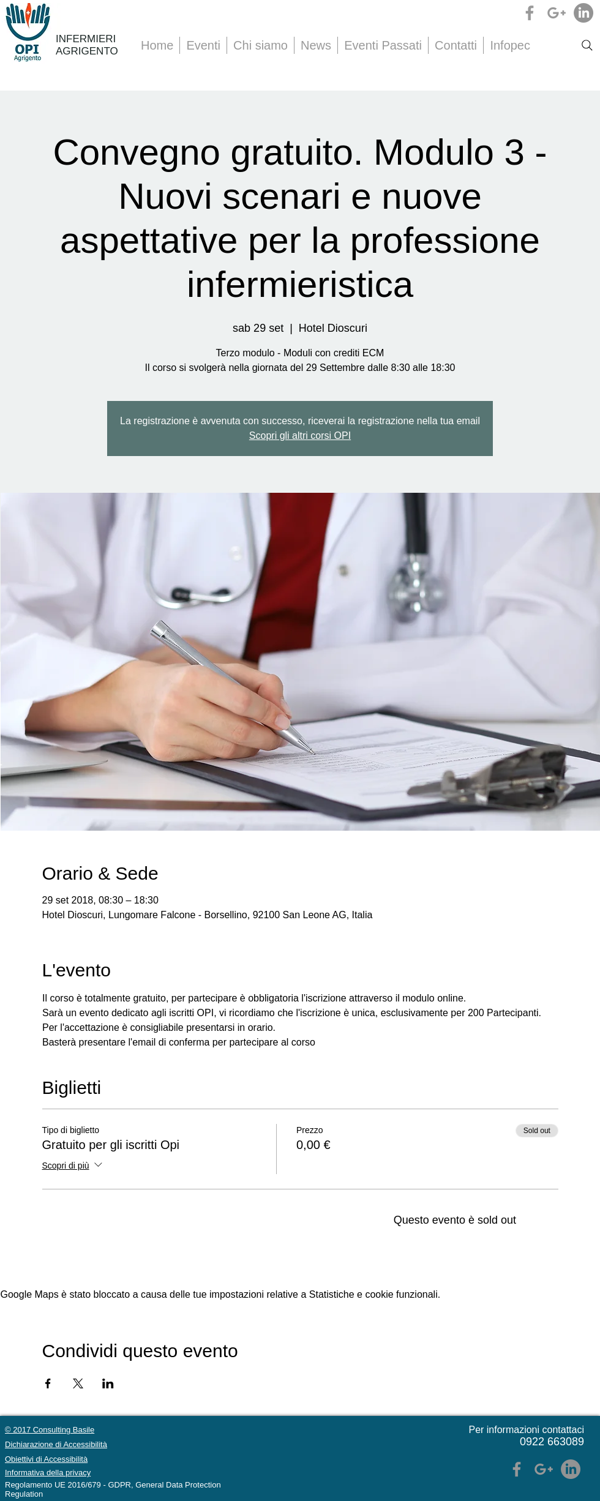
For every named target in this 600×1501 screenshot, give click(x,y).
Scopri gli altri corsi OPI (300, 435)
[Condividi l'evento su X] (78, 1383)
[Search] (587, 45)
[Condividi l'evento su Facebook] (48, 1383)
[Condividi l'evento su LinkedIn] (108, 1383)
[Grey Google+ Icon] (556, 13)
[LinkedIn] (583, 13)
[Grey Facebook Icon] (529, 13)
